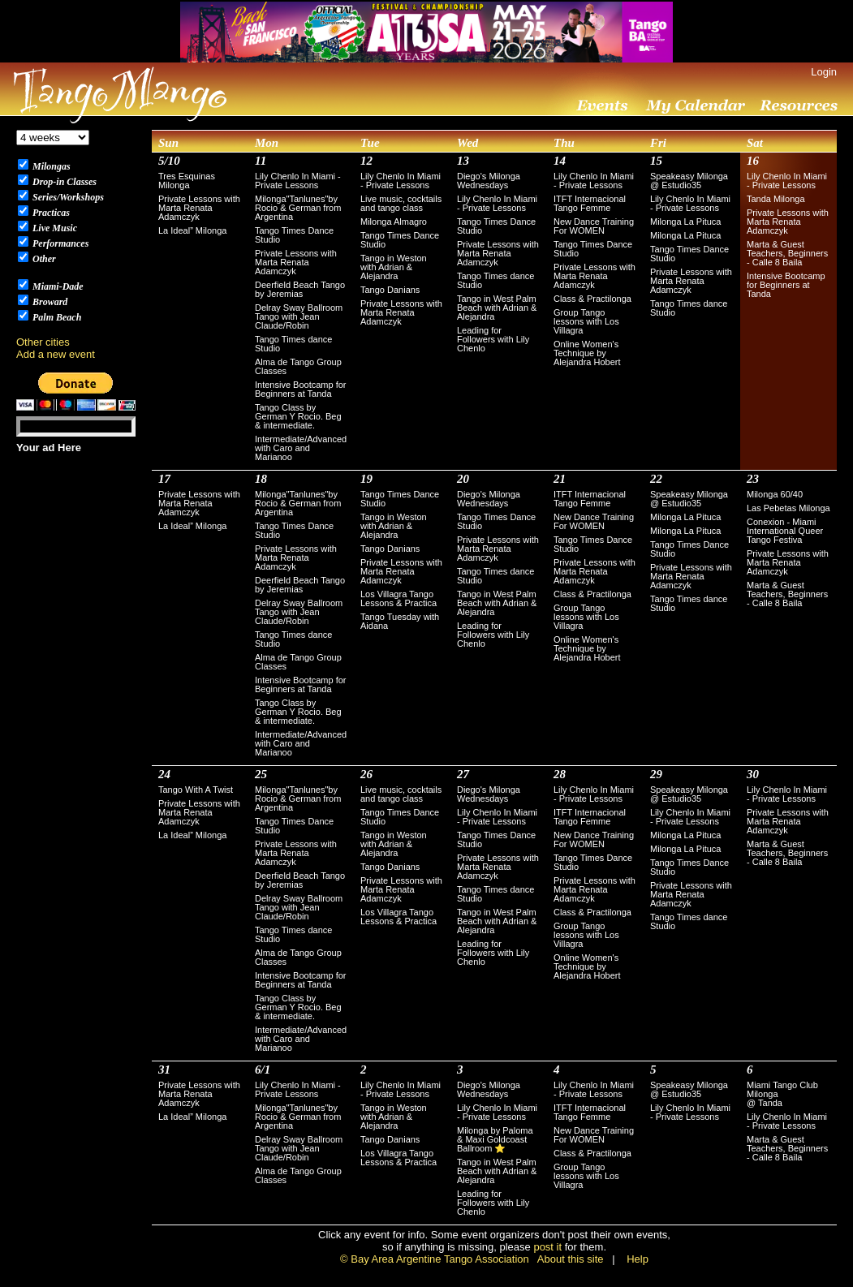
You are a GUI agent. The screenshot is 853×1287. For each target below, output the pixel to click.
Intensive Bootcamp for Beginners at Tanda (301, 389)
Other (43, 259)
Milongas (50, 166)
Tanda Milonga (776, 199)
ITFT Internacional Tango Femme (590, 203)
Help (637, 1259)
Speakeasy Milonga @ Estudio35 (689, 180)
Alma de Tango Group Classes (298, 366)
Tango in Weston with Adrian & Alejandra (393, 267)
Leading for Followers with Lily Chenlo (493, 339)
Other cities (43, 342)
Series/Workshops (67, 197)
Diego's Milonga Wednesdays (488, 180)
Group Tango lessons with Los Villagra (586, 321)
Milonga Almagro (393, 221)
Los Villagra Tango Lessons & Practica (398, 598)
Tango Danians (390, 290)
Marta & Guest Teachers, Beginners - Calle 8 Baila (787, 253)
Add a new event (55, 354)
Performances (59, 243)
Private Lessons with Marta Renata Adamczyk (199, 208)
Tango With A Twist (195, 789)
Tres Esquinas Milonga (186, 180)
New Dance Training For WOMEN (594, 226)
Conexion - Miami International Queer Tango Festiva (785, 530)
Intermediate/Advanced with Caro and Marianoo (301, 448)
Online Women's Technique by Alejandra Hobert (587, 353)
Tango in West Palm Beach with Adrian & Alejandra (496, 307)
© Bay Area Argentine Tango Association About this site (471, 1259)
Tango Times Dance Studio (294, 235)
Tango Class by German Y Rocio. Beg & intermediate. (298, 416)
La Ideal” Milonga (192, 230)
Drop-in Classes (63, 181)
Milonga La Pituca (685, 221)
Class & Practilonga (592, 298)
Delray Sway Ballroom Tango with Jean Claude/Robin (298, 316)
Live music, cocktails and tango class (401, 203)
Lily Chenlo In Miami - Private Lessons (298, 180)
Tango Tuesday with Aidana (399, 621)
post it (547, 1247)
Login (824, 72)
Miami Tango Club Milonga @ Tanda (782, 1094)
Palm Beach (55, 317)
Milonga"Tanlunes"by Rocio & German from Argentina (298, 208)
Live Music (53, 228)
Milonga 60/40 (775, 494)
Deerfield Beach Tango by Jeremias (300, 289)
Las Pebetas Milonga (788, 508)
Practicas (50, 212)
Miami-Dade (57, 286)
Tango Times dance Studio (293, 343)
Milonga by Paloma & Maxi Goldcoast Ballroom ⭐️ (495, 1139)
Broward (48, 302)
